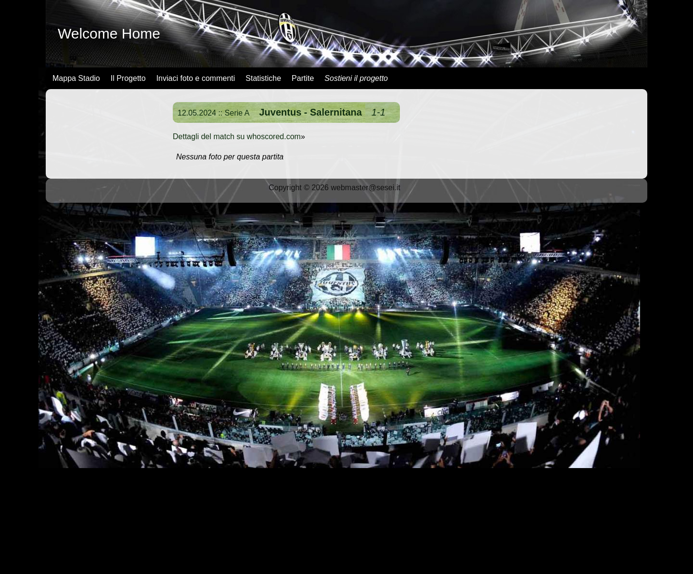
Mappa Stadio (76, 78)
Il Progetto (128, 78)
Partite (303, 78)
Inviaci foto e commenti (195, 78)
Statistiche (263, 78)
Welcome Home (109, 33)
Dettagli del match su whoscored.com (237, 136)
